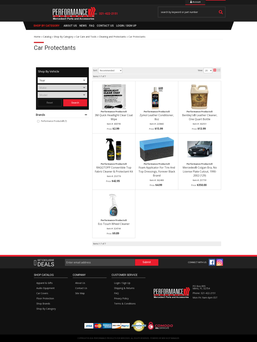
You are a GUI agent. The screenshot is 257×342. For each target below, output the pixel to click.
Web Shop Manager (170, 338)
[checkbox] (38, 121)
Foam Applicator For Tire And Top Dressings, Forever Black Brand (156, 171)
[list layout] (218, 70)
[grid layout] (214, 70)
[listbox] (62, 80)
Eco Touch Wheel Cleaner (114, 224)
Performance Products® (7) (54, 121)
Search (75, 102)
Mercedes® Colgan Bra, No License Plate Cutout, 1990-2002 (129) (200, 171)
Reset (50, 102)
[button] (192, 12)
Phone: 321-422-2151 (204, 293)
